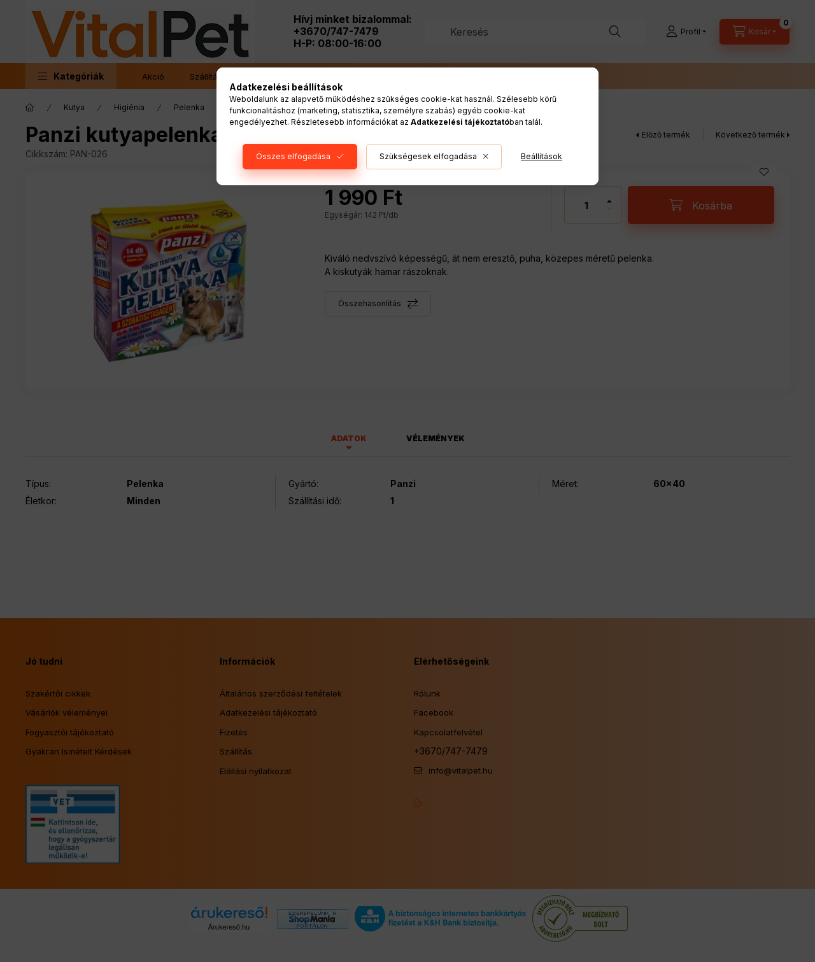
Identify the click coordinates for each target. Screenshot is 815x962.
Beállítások (541, 156)
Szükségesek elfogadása (428, 156)
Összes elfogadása (293, 156)
